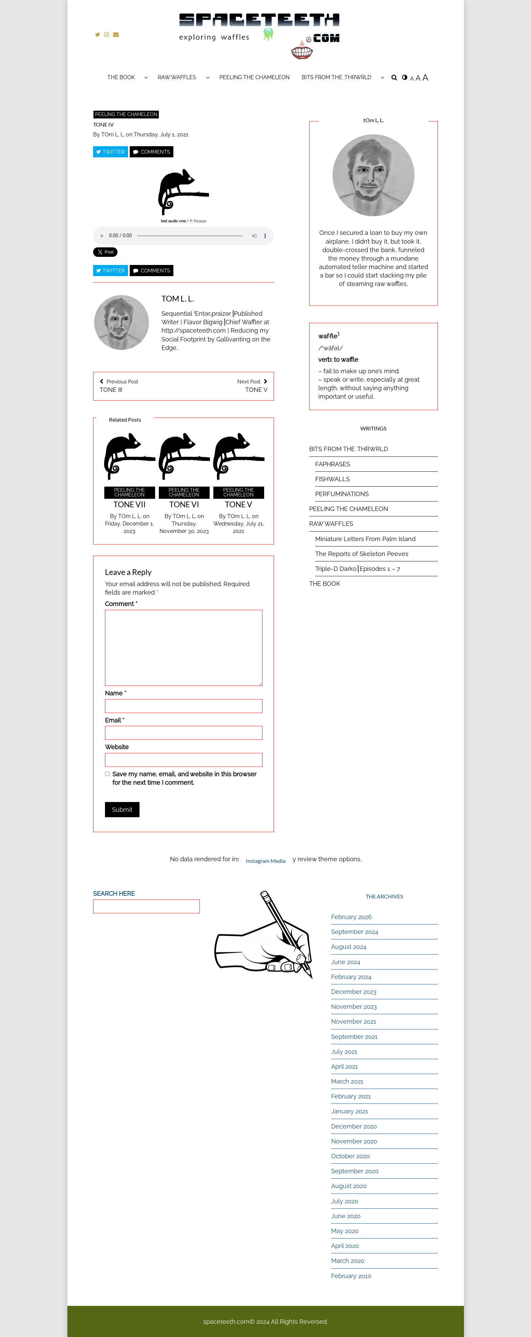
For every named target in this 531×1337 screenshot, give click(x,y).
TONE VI (184, 504)
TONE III (138, 385)
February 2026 (351, 916)
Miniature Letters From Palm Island (365, 538)
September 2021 (354, 1036)
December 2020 (354, 1126)
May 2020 (345, 1230)
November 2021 (353, 1021)
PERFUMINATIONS (342, 493)
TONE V (229, 385)
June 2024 (345, 961)
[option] (129, 483)
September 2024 (354, 931)
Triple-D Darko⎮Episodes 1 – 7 (357, 568)
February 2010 (351, 1275)
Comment (121, 603)
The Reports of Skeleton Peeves (361, 553)
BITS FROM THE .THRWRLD (336, 77)
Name (115, 692)
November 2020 (354, 1140)
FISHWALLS (332, 478)
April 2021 (344, 1066)
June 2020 (346, 1215)
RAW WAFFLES (177, 77)
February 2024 (351, 976)
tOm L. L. (113, 134)
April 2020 (345, 1245)
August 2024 (348, 946)
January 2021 (349, 1111)
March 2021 (347, 1081)
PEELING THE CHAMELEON (254, 77)
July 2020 (344, 1200)
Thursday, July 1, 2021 (161, 134)
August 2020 (349, 1185)
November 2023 (354, 1006)
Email (114, 719)
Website (117, 747)
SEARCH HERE (114, 893)
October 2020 (350, 1155)
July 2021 (344, 1051)
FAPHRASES (332, 463)
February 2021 (351, 1096)
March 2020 (347, 1260)
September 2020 (355, 1171)
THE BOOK (121, 77)
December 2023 (354, 991)
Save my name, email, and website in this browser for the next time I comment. (184, 778)
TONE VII (129, 504)
